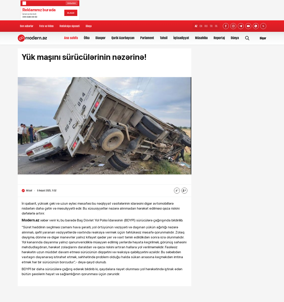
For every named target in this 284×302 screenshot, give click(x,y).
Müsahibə (201, 37)
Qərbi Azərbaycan (122, 37)
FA (216, 26)
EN (201, 26)
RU (206, 26)
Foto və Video (46, 26)
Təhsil (163, 37)
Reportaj (219, 37)
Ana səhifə (71, 37)
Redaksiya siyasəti (70, 26)
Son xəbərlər (26, 26)
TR (211, 26)
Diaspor (100, 37)
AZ (196, 26)
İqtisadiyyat (181, 37)
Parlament (147, 37)
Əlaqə (89, 26)
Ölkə (87, 37)
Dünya (235, 37)
